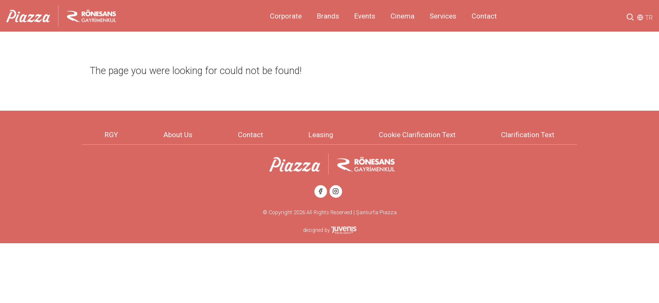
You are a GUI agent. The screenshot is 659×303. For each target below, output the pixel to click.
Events (364, 16)
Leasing (320, 134)
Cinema (402, 16)
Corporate (286, 16)
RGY (111, 134)
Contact (484, 16)
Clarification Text (527, 134)
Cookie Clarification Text (417, 134)
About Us (177, 134)
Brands (328, 16)
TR (649, 17)
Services (443, 16)
